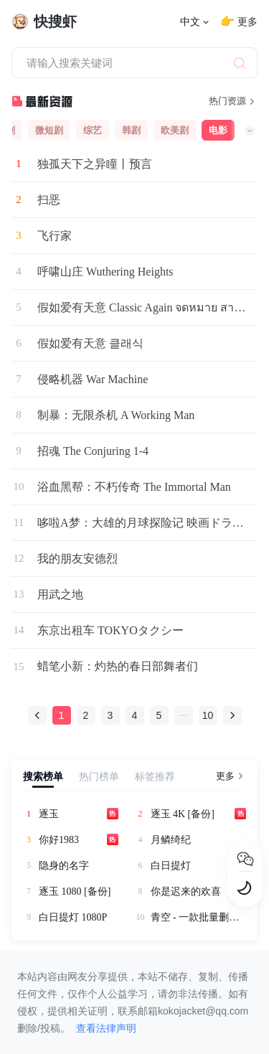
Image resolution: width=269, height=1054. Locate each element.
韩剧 (131, 130)
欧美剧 (175, 130)
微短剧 (49, 130)
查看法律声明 (106, 1028)
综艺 (92, 130)
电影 (218, 130)
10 (208, 715)
